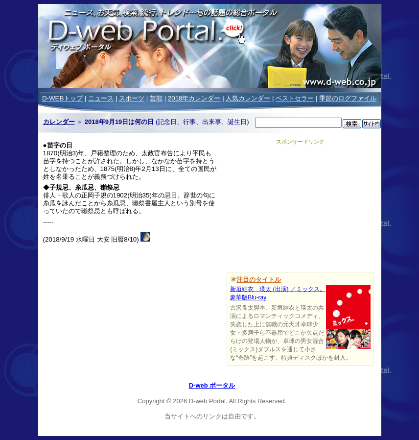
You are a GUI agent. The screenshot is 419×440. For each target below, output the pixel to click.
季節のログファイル (347, 98)
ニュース (101, 98)
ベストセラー (295, 98)
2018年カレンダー (194, 98)
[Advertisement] (300, 207)
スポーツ (131, 98)
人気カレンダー (248, 98)
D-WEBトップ (62, 98)
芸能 (156, 98)
